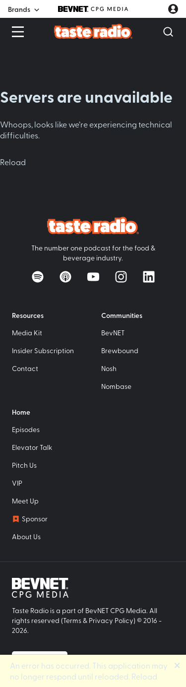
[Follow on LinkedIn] (149, 277)
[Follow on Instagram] (121, 277)
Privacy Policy (111, 620)
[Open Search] (168, 32)
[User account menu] (173, 9)
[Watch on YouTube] (93, 277)
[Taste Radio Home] (93, 31)
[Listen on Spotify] (38, 277)
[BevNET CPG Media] (93, 9)
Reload (13, 161)
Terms (72, 620)
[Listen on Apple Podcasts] (65, 277)
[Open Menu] (18, 32)
